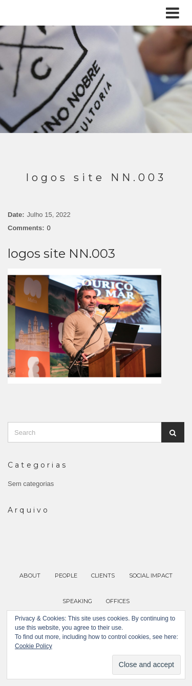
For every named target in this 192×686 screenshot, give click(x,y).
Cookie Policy (33, 646)
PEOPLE (66, 575)
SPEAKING (77, 601)
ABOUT (29, 575)
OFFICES (118, 601)
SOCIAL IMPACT (151, 575)
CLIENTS (103, 575)
